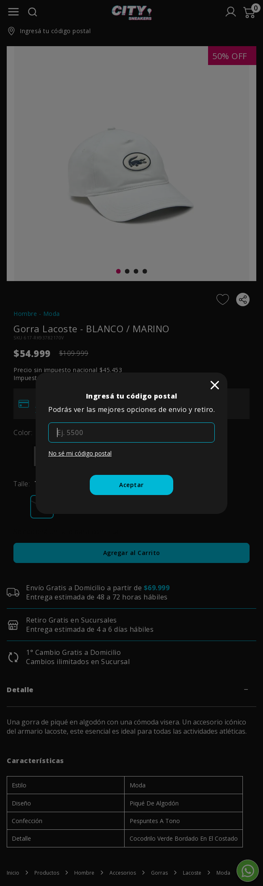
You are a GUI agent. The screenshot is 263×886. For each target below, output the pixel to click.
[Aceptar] (131, 485)
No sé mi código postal (80, 453)
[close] (215, 385)
